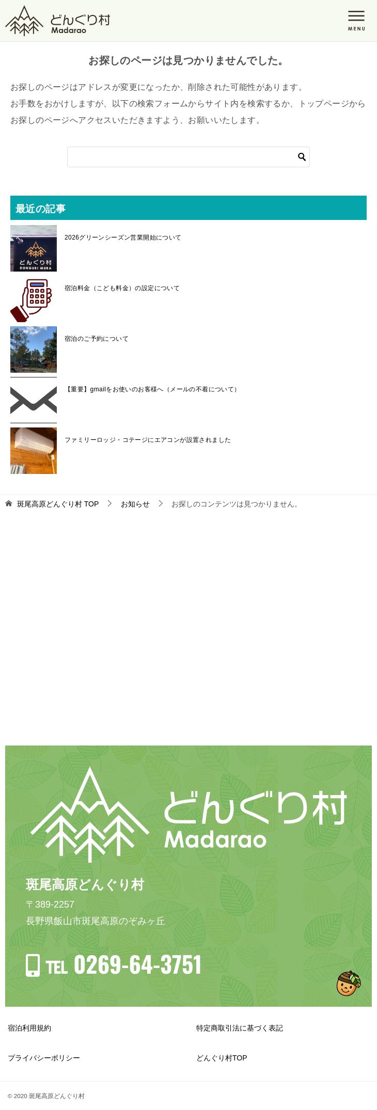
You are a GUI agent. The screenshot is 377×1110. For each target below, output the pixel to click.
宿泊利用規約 (29, 1028)
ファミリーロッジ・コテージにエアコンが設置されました (148, 439)
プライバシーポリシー (44, 1058)
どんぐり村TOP (221, 1058)
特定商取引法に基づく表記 (239, 1028)
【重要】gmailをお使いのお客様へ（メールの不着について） (153, 389)
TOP (58, 504)
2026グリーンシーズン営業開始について (123, 237)
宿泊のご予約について (97, 338)
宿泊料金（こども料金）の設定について (122, 288)
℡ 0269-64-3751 (123, 963)
